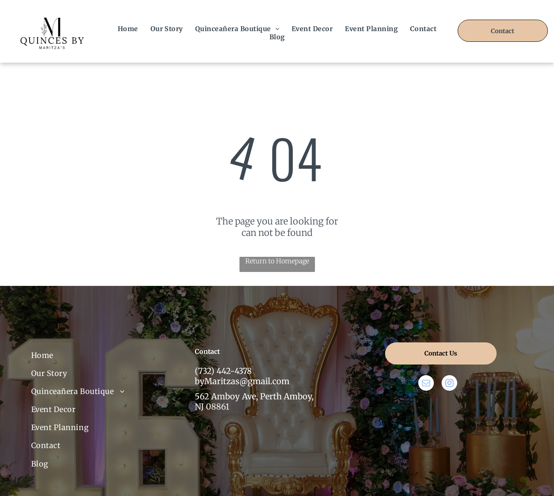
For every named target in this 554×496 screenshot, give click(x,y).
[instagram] (449, 384)
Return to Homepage (277, 261)
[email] (426, 384)
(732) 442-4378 (223, 371)
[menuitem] (128, 29)
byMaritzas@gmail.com (242, 381)
